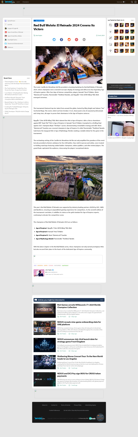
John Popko (48, 284)
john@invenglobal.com (52, 286)
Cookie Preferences (128, 102)
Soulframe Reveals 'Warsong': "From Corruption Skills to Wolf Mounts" (15, 113)
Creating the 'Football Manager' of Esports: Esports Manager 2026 (16, 123)
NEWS (35, 280)
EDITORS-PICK (40, 280)
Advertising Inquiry (90, 419)
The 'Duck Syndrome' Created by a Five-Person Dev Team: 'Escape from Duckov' (16, 104)
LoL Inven (4, 2)
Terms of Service (65, 419)
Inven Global (10, 2)
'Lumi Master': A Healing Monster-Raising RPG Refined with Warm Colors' (16, 109)
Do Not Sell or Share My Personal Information (76, 424)
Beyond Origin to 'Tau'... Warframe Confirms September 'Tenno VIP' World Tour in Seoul (17, 118)
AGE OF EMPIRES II (57, 280)
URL (84, 54)
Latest (18, 2)
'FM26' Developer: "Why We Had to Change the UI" (17, 127)
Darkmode (119, 2)
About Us (44, 419)
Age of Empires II (65, 280)
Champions (26, 2)
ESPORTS (45, 280)
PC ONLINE (51, 280)
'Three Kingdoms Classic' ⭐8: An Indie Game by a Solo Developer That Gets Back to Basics (17, 98)
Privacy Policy (77, 419)
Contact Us (54, 419)
